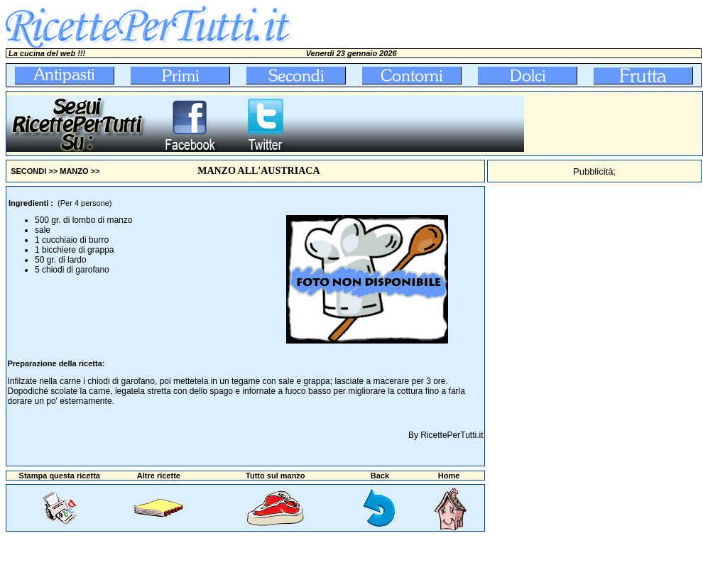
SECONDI (28, 171)
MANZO (74, 171)
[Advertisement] (614, 123)
